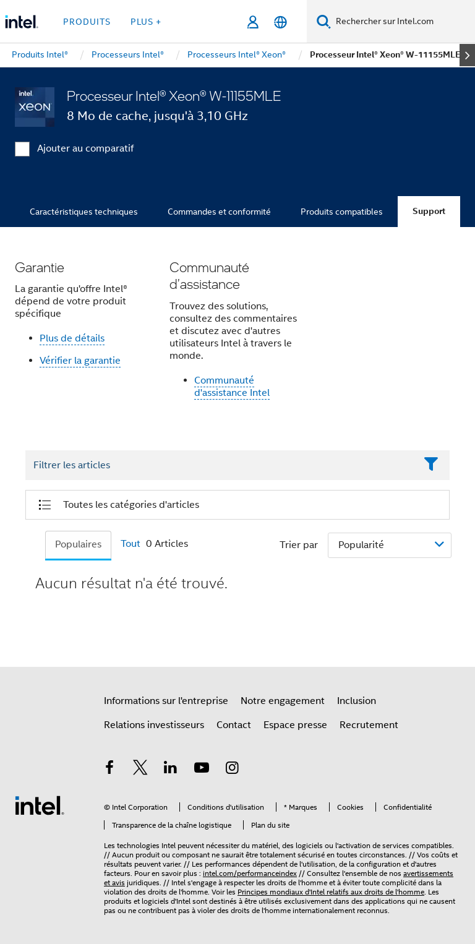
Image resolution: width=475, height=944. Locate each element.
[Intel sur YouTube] (201, 769)
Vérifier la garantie (80, 360)
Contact (233, 725)
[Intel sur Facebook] (109, 769)
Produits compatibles (342, 211)
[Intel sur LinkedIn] (170, 769)
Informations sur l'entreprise (166, 701)
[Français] (280, 22)
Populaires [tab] (78, 544)
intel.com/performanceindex (250, 873)
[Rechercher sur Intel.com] (403, 21)
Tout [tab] (130, 544)
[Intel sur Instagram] (231, 769)
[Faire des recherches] (324, 21)
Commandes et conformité (219, 211)
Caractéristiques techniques (84, 211)
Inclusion (356, 701)
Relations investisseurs (154, 725)
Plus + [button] (146, 21)
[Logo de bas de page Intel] (39, 805)
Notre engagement (283, 701)
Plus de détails (72, 338)
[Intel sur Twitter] (140, 769)
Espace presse (295, 725)
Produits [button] (87, 21)
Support (429, 211)
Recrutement (369, 725)
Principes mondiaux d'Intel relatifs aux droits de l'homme (331, 891)
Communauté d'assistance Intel (232, 386)
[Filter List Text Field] (220, 465)
